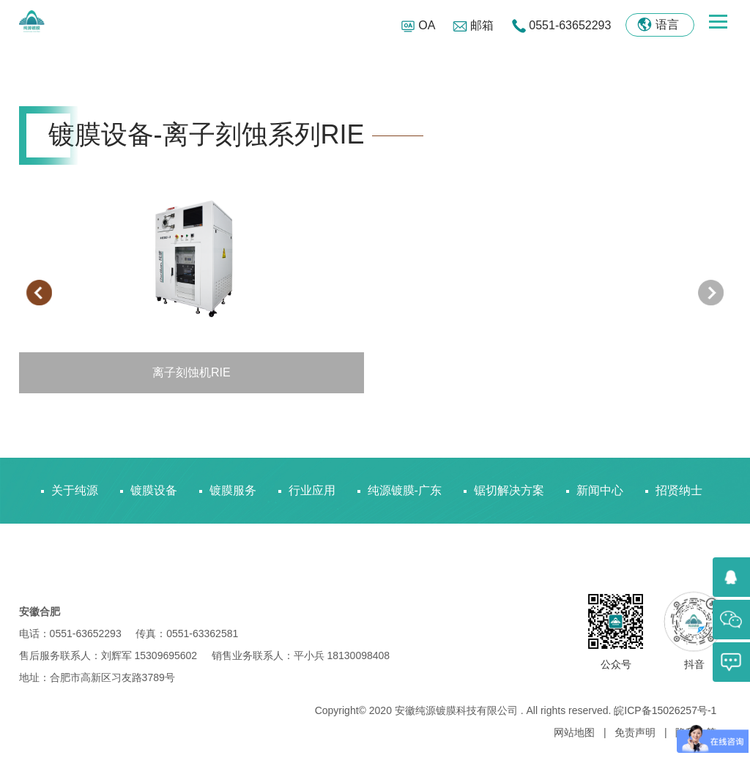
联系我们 (74, 556)
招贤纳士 (679, 490)
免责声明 (636, 732)
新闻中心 (599, 490)
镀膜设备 (153, 490)
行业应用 (312, 490)
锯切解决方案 (509, 490)
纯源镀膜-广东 (405, 490)
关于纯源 (74, 490)
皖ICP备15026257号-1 (665, 710)
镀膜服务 (232, 490)
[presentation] (39, 292)
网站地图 (576, 732)
